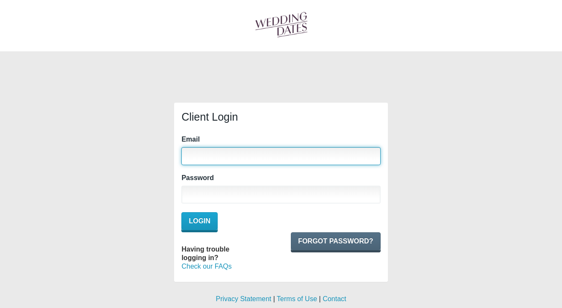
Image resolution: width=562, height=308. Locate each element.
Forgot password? (335, 241)
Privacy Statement (243, 298)
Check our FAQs (206, 266)
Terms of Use (297, 298)
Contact (334, 298)
